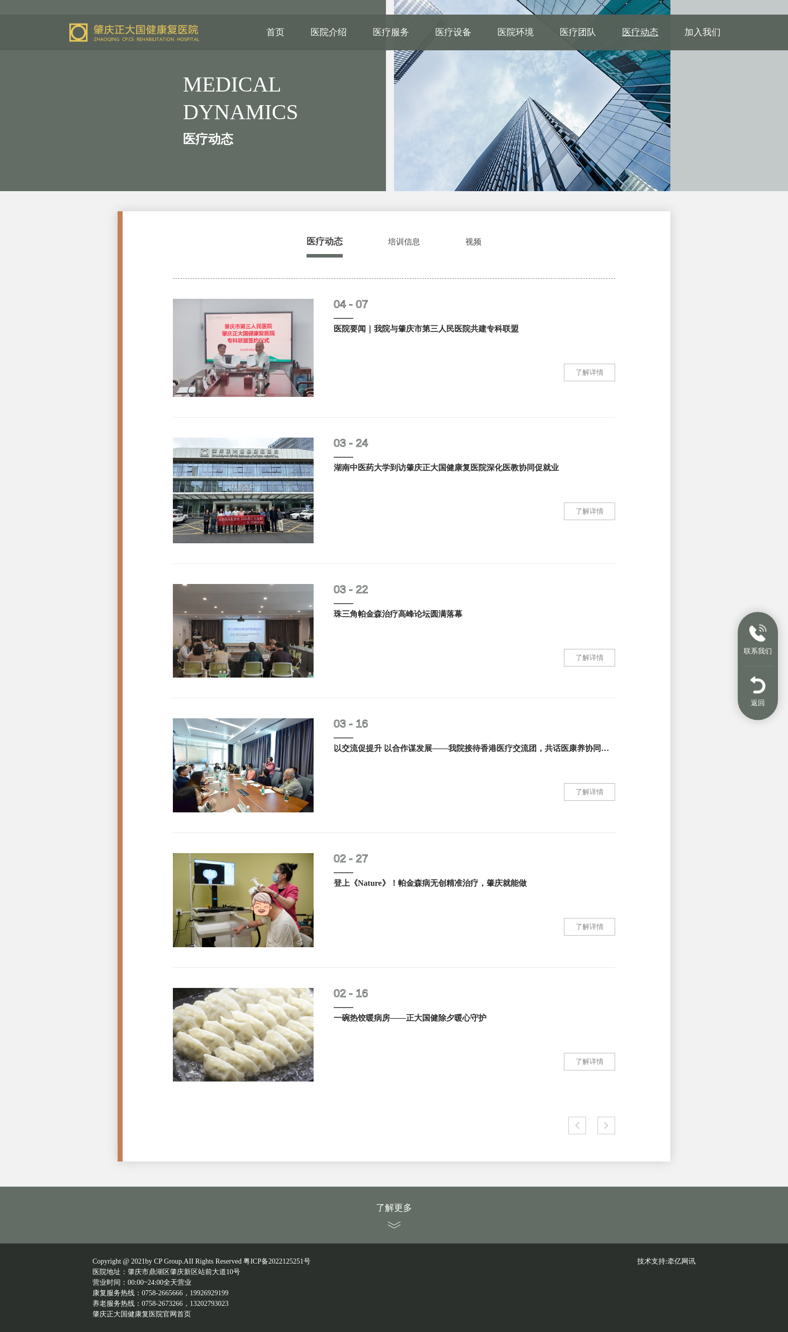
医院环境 (516, 33)
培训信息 (404, 241)
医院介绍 (329, 33)
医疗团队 (578, 33)
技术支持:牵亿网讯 (666, 1261)
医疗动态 (640, 33)
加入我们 (702, 33)
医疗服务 (391, 33)
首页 (275, 33)
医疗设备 (453, 33)
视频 (473, 241)
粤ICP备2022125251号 (277, 1261)
